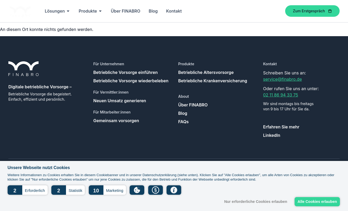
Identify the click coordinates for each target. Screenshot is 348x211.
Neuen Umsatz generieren (119, 100)
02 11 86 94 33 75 (280, 95)
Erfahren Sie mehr (281, 126)
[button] (28, 190)
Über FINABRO (193, 104)
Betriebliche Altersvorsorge (206, 72)
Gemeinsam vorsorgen (116, 120)
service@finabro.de (282, 79)
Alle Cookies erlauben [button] (317, 201)
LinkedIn (271, 135)
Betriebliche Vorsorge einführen (125, 72)
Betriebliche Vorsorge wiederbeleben (130, 80)
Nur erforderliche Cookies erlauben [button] (255, 201)
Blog (182, 113)
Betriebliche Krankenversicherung (212, 80)
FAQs (183, 121)
